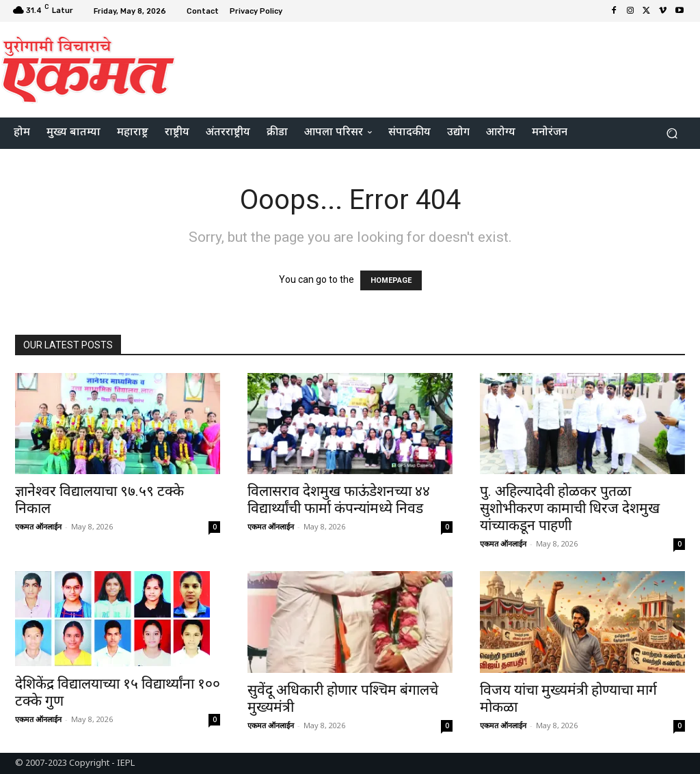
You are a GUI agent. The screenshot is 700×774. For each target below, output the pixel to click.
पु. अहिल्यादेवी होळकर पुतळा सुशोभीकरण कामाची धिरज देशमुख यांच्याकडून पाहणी (570, 508)
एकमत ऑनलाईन (38, 526)
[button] (672, 134)
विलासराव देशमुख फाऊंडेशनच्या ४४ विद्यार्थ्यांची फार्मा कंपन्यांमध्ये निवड (338, 499)
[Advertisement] (433, 67)
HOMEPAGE (391, 280)
